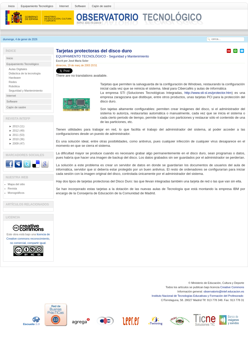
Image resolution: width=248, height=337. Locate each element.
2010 (14, 139)
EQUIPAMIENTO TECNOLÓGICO (81, 56)
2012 (14, 130)
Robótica (14, 86)
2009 (14, 143)
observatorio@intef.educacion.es (224, 291)
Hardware (15, 77)
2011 (14, 134)
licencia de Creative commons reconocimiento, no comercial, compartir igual (28, 238)
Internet (64, 6)
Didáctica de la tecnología (25, 73)
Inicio (11, 6)
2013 (14, 126)
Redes (13, 81)
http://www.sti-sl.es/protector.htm (208, 93)
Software (80, 6)
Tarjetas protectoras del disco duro (94, 50)
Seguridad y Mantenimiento (129, 56)
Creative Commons (232, 287)
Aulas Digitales (18, 69)
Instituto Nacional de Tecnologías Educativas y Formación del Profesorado (198, 295)
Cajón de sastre (101, 6)
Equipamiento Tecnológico (37, 6)
